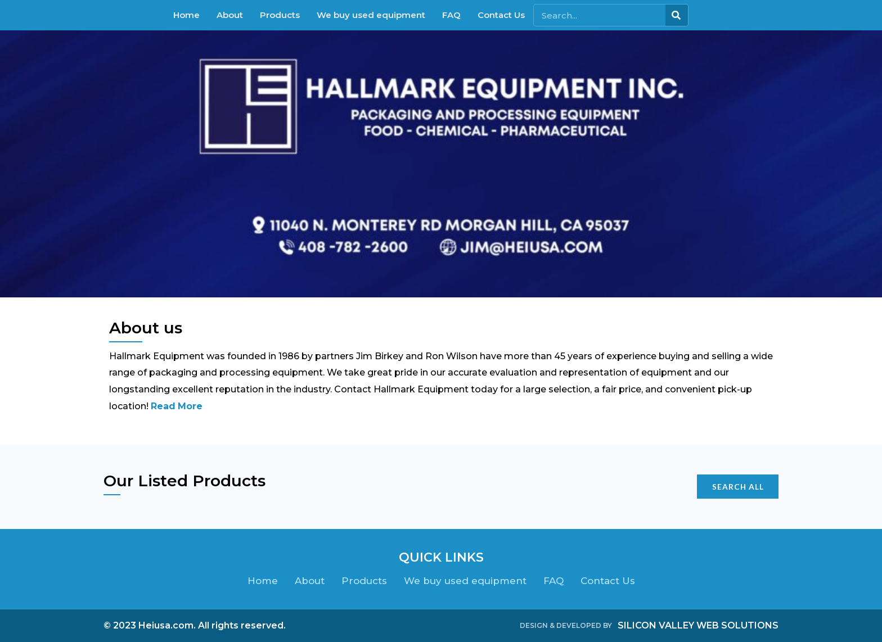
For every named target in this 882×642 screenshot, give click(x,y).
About (230, 15)
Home (186, 15)
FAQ (451, 15)
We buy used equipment (371, 15)
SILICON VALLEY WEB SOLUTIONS (698, 625)
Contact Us (501, 15)
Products (280, 15)
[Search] (676, 15)
